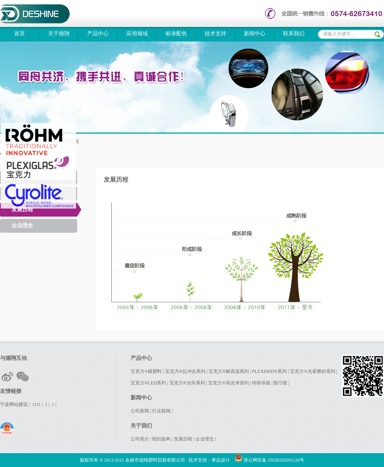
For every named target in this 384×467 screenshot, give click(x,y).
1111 (36, 404)
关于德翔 (59, 33)
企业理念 (22, 226)
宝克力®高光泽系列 (228, 383)
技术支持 (215, 33)
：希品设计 (218, 460)
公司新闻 (140, 411)
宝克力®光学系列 (187, 383)
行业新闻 (161, 411)
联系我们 (294, 33)
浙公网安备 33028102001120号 (270, 460)
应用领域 (137, 33)
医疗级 (280, 383)
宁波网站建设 (14, 404)
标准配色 (176, 33)
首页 (19, 33)
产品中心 (98, 33)
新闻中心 (254, 33)
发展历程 (22, 209)
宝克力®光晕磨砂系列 (312, 371)
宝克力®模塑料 (146, 371)
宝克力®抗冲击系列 (185, 371)
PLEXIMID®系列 (269, 371)
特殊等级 (261, 383)
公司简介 (140, 439)
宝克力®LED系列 (148, 383)
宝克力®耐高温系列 (229, 371)
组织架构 (161, 439)
